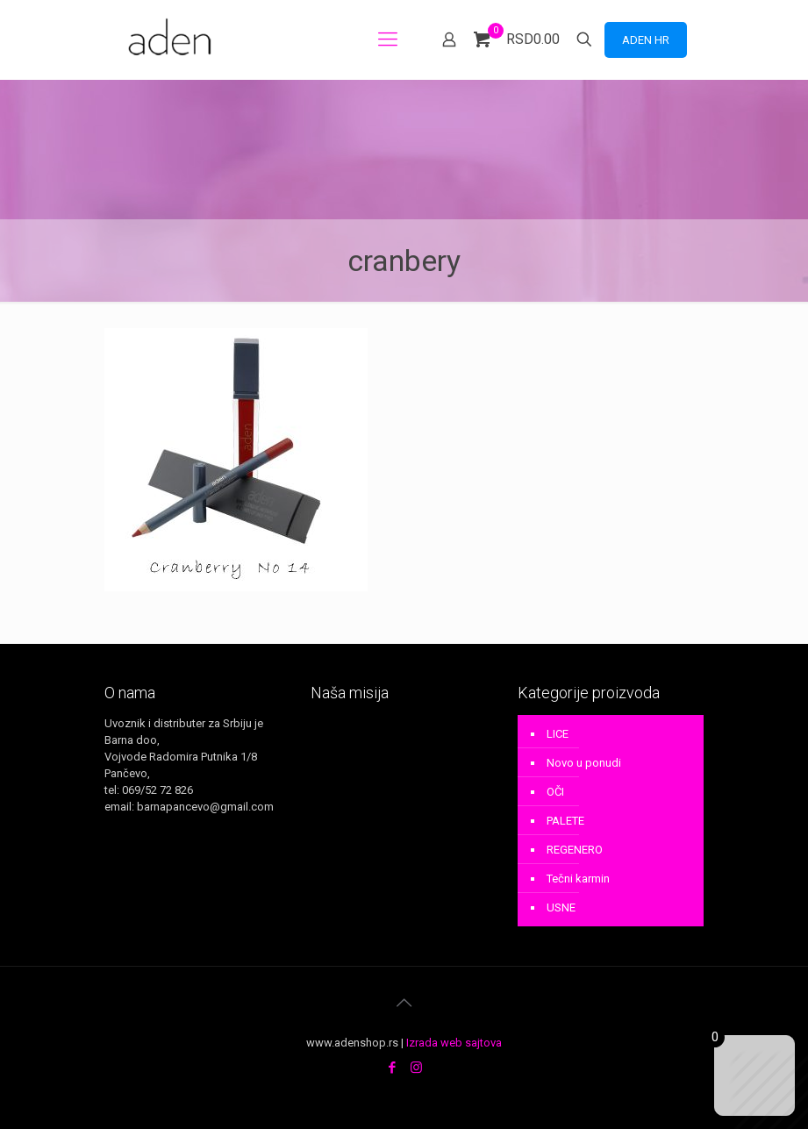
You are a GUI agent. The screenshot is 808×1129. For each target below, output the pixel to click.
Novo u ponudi (584, 762)
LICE (557, 733)
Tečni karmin (578, 878)
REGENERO (575, 849)
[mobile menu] (388, 39)
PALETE (565, 820)
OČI (555, 791)
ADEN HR (645, 39)
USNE (561, 907)
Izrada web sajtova (454, 1042)
